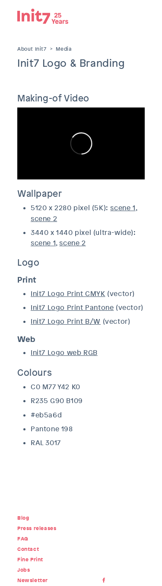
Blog (23, 517)
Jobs (23, 569)
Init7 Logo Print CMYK (68, 293)
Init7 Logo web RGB (64, 352)
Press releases (36, 528)
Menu (138, 15)
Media (63, 49)
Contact (28, 549)
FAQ (23, 538)
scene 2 (44, 218)
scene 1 (122, 207)
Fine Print (30, 559)
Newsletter (32, 580)
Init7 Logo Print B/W (66, 321)
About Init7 (32, 49)
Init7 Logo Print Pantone (72, 307)
